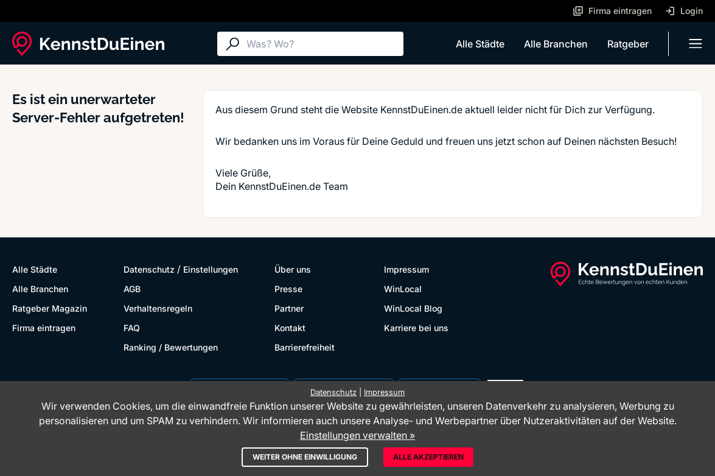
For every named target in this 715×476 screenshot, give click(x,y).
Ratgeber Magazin (49, 308)
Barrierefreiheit (304, 347)
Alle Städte (480, 44)
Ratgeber (628, 44)
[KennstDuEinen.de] (88, 44)
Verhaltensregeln (158, 308)
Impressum (406, 269)
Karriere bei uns (416, 328)
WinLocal (403, 289)
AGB (132, 289)
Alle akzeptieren (428, 456)
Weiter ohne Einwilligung (305, 456)
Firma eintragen (43, 328)
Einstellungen (210, 269)
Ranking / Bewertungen (171, 347)
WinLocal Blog (413, 308)
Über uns (292, 269)
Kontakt (289, 328)
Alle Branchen (556, 44)
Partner (289, 308)
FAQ (132, 328)
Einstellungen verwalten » (357, 435)
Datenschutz (149, 269)
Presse (288, 289)
